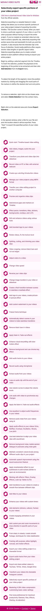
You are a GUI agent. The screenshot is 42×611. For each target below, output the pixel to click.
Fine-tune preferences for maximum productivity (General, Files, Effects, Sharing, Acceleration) (22, 597)
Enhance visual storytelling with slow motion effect (22, 343)
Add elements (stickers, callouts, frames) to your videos (23, 509)
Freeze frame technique (17, 312)
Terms (32, 608)
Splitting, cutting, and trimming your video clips (24, 242)
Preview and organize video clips (21, 196)
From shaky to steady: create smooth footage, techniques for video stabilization (24, 534)
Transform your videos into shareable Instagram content (22, 573)
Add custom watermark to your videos (23, 304)
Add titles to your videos (18, 494)
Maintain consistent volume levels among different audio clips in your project (23, 453)
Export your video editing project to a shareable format (22, 550)
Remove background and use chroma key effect (24, 350)
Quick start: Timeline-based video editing (24, 142)
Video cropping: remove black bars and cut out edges (23, 250)
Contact (25, 608)
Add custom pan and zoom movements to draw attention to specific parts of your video (24, 525)
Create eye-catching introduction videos (23, 173)
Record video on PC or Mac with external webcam (23, 165)
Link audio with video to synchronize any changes (23, 397)
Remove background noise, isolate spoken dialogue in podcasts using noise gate (24, 445)
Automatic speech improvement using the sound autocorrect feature (24, 461)
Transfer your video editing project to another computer (22, 188)
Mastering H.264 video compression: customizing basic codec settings (22, 588)
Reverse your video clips (18, 273)
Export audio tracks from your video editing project (22, 558)
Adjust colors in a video (17, 258)
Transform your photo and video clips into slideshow (24, 158)
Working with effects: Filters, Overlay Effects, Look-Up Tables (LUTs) (22, 478)
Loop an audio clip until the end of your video (23, 381)
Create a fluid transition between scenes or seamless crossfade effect (23, 289)
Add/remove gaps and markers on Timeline (21, 204)
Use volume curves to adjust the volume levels (23, 389)
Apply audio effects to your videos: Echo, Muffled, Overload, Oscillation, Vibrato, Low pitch (24, 428)
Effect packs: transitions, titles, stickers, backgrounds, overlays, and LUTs (23, 212)
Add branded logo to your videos (21, 227)
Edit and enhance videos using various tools (23, 219)
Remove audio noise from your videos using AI (22, 420)
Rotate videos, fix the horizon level (21, 235)
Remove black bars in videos (19, 327)
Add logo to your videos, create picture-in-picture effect (23, 296)
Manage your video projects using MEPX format (23, 181)
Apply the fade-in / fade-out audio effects (24, 404)
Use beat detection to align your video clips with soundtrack (23, 437)
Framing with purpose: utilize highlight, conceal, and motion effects (23, 542)
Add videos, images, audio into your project (22, 150)
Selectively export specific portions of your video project (22, 581)
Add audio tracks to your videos (20, 358)
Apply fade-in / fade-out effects (20, 335)
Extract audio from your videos (20, 374)
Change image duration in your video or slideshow (23, 281)
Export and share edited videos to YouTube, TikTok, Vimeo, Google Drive (22, 565)
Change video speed (16, 266)
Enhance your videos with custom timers (23, 501)
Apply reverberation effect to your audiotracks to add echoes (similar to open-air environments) (22, 469)
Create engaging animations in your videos (22, 517)
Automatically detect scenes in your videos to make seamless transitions (22, 320)
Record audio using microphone (20, 366)
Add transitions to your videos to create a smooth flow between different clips (24, 486)
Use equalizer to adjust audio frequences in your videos (24, 412)
